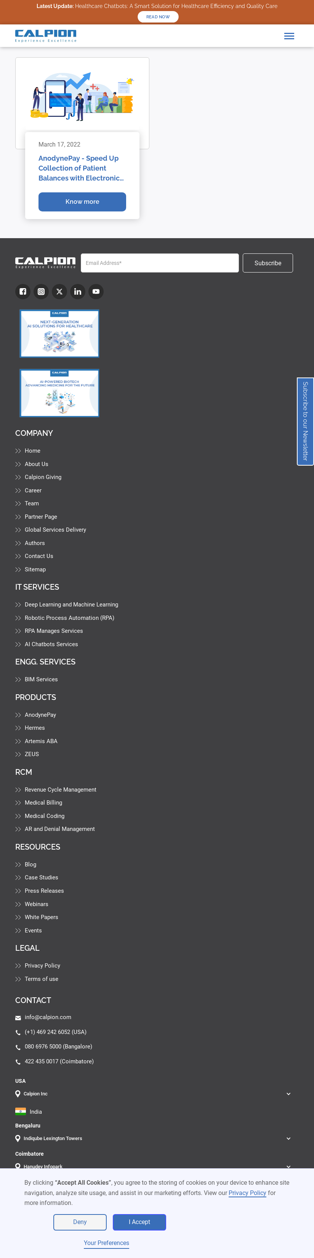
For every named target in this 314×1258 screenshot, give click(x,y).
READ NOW (158, 16)
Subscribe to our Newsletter (305, 421)
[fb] (22, 291)
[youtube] (96, 291)
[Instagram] (41, 291)
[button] (289, 36)
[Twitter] (59, 291)
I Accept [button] (139, 1222)
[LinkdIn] (77, 291)
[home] (45, 36)
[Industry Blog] (59, 333)
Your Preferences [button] (106, 1243)
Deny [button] (80, 1222)
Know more (82, 201)
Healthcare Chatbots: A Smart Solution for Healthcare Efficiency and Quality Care (157, 6)
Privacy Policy (247, 1193)
